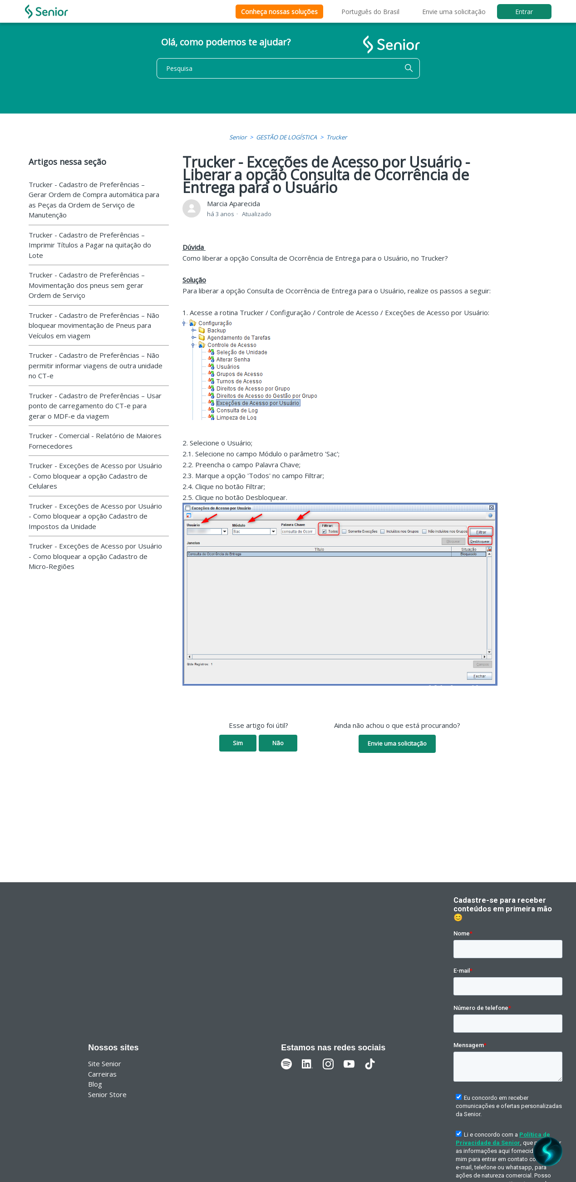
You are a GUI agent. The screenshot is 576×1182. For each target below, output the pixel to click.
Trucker (336, 137)
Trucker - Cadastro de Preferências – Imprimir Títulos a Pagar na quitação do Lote (90, 245)
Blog (95, 1083)
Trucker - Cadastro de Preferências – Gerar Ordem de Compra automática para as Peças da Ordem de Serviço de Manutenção (94, 200)
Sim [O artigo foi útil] (238, 743)
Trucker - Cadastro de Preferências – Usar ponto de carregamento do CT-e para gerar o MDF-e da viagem (95, 405)
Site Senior (104, 1063)
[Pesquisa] (288, 68)
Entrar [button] (524, 11)
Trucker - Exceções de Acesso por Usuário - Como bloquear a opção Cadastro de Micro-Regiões (95, 556)
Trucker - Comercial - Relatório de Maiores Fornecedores (95, 440)
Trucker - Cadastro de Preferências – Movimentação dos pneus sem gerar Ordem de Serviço (87, 285)
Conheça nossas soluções (279, 11)
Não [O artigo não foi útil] (278, 743)
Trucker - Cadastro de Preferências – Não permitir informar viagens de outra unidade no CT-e (95, 365)
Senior (237, 137)
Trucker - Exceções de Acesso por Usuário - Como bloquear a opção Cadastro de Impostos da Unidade (95, 516)
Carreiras (102, 1073)
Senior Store (107, 1094)
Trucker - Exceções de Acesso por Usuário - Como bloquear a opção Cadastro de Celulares (95, 475)
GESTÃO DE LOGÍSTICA (286, 137)
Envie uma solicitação (454, 11)
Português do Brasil (370, 11)
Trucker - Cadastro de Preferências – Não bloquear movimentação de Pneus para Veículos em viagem (94, 325)
